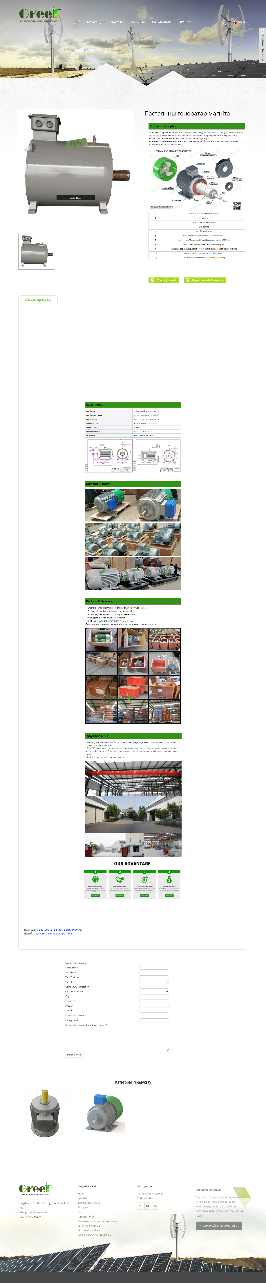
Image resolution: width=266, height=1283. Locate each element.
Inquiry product (73, 1020)
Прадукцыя (96, 22)
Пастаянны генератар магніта (52, 933)
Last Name (70, 972)
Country (69, 1001)
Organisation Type (74, 991)
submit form (74, 1054)
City (67, 996)
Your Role (70, 982)
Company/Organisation (77, 986)
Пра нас (185, 22)
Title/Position (72, 977)
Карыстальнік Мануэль (207, 280)
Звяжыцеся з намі (89, 49)
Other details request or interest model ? (86, 1024)
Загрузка (137, 22)
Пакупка (118, 22)
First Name (71, 967)
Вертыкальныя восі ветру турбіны (60, 929)
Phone (68, 1005)
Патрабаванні (162, 22)
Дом (78, 22)
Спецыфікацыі (166, 280)
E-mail (68, 1010)
